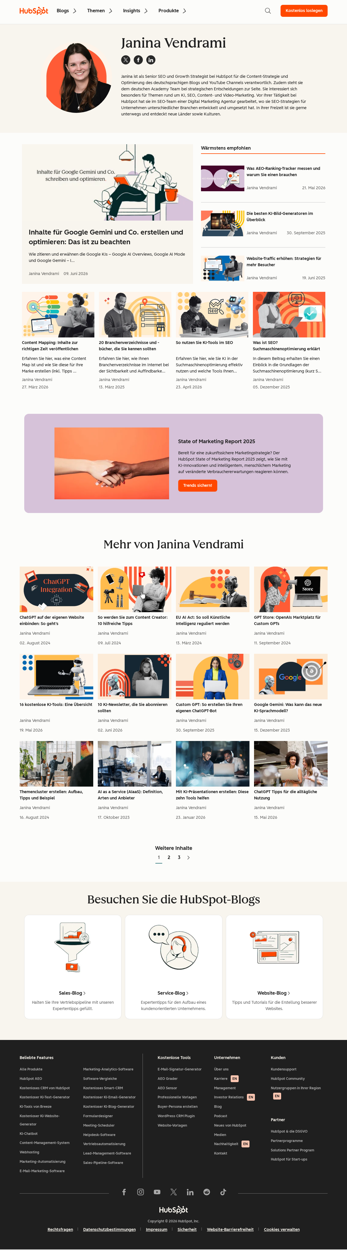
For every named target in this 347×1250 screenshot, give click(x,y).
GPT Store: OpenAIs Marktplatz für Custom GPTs (287, 620)
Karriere (226, 1078)
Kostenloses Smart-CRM (103, 1088)
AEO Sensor (167, 1088)
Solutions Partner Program (292, 1150)
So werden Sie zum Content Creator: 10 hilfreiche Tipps (133, 620)
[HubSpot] (173, 1210)
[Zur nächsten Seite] (188, 858)
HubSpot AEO (31, 1079)
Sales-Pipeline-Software (103, 1163)
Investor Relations (234, 1097)
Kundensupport (284, 1069)
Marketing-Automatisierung (43, 1162)
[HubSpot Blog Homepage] (34, 10)
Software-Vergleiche (100, 1079)
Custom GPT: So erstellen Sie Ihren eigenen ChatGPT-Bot (209, 707)
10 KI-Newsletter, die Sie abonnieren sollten (132, 707)
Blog (218, 1107)
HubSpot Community (288, 1079)
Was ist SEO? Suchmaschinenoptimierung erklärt (286, 345)
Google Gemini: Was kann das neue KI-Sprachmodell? (288, 707)
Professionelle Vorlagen (177, 1097)
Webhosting (29, 1152)
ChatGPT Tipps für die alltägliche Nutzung (285, 795)
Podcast (220, 1116)
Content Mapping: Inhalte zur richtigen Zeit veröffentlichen (50, 345)
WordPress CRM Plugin (176, 1116)
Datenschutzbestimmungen (109, 1229)
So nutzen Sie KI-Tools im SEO (204, 342)
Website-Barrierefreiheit (230, 1229)
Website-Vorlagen (172, 1125)
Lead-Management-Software (107, 1153)
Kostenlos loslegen (304, 10)
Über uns (221, 1069)
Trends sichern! (197, 485)
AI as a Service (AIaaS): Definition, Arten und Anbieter (130, 795)
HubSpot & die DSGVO (289, 1131)
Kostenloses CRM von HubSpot (45, 1088)
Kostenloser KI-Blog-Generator (108, 1107)
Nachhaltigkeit (231, 1144)
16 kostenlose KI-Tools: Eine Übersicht (56, 704)
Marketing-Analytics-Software (108, 1069)
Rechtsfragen (60, 1229)
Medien (220, 1135)
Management (225, 1088)
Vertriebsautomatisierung (104, 1144)
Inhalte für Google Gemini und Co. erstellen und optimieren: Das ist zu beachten (106, 237)
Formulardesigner (98, 1116)
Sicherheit (187, 1229)
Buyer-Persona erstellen (178, 1107)
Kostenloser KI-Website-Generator (40, 1120)
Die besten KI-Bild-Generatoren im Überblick (280, 216)
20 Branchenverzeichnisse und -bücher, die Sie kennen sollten (129, 345)
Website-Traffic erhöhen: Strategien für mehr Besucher (284, 261)
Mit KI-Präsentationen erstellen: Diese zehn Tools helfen (212, 795)
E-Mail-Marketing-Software (42, 1171)
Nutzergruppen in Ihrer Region (296, 1093)
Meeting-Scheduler (99, 1125)
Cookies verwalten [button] (282, 1229)
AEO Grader (168, 1079)
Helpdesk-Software (99, 1135)
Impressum (156, 1229)
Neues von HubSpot (230, 1125)
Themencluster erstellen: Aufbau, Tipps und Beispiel (51, 795)
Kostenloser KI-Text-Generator (45, 1097)
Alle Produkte (31, 1069)
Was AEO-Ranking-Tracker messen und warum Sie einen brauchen (283, 171)
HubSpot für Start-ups (289, 1159)
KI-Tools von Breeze (36, 1107)
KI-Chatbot (29, 1134)
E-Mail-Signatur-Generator (180, 1069)
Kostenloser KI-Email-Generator (109, 1097)
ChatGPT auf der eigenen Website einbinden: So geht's (52, 620)
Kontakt (220, 1153)
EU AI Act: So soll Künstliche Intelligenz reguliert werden (203, 620)
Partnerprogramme (287, 1141)
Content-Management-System (45, 1143)
